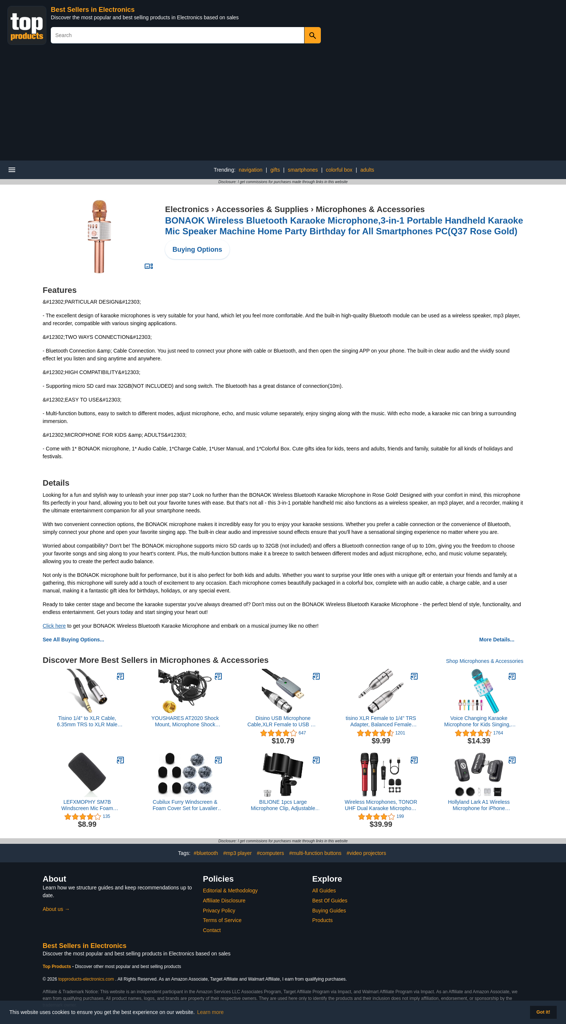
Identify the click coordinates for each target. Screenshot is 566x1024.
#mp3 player (237, 853)
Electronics (187, 209)
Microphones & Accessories (370, 209)
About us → (56, 909)
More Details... (496, 640)
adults (367, 170)
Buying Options (197, 249)
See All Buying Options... (73, 640)
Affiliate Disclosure (224, 901)
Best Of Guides (330, 901)
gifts (275, 170)
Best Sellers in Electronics (93, 9)
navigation (251, 170)
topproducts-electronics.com (86, 979)
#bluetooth (206, 853)
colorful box (339, 170)
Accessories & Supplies (262, 209)
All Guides (324, 890)
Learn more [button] (210, 1012)
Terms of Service (222, 920)
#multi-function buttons (315, 853)
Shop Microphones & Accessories (484, 661)
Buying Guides (329, 911)
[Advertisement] (283, 105)
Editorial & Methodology (230, 890)
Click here (54, 626)
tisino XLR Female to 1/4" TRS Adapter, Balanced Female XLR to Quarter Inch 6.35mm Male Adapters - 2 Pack (381, 721)
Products (322, 920)
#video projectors (366, 853)
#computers (270, 853)
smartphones (303, 170)
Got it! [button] (543, 1012)
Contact (212, 930)
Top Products (57, 966)
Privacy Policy (219, 911)
